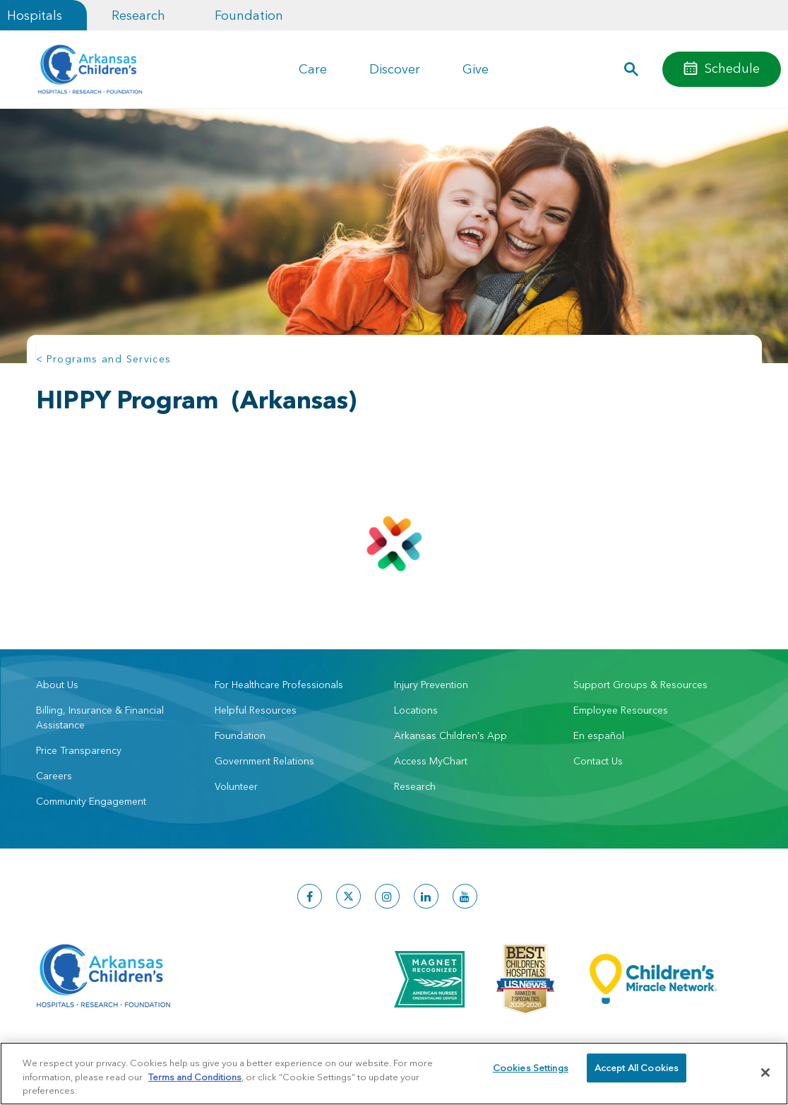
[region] (394, 1073)
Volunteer (236, 786)
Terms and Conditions (194, 1076)
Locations (416, 710)
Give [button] (475, 69)
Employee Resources (620, 710)
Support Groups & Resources (640, 684)
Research (138, 15)
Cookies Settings (530, 1071)
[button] (631, 69)
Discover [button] (394, 69)
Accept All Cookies (637, 1071)
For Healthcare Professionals (279, 684)
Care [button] (313, 69)
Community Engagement (91, 801)
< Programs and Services (104, 359)
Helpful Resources (256, 710)
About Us (57, 684)
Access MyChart (430, 761)
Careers (54, 775)
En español (598, 735)
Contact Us (598, 761)
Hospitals (34, 15)
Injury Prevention (431, 684)
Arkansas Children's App (450, 735)
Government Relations (264, 761)
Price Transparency (78, 750)
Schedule (732, 68)
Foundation (249, 15)
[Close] (765, 1072)
